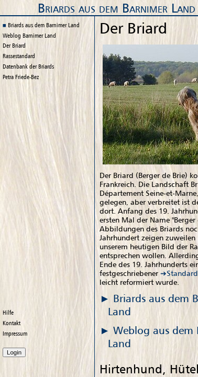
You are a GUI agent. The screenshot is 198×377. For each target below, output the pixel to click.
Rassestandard (19, 56)
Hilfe (8, 312)
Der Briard (14, 45)
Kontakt (11, 323)
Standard (182, 273)
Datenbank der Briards (28, 66)
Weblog (29, 35)
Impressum (15, 333)
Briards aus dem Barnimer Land (116, 8)
